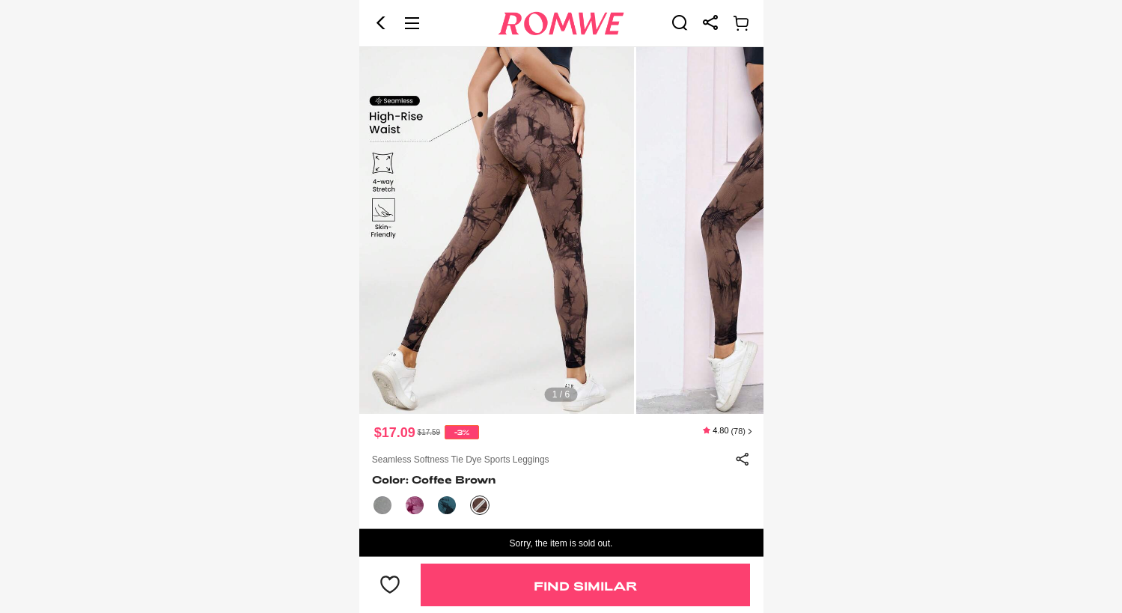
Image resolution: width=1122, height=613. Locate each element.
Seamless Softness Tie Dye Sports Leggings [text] (460, 459)
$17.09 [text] (394, 432)
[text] (561, 230)
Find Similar (585, 586)
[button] (381, 23)
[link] (680, 22)
